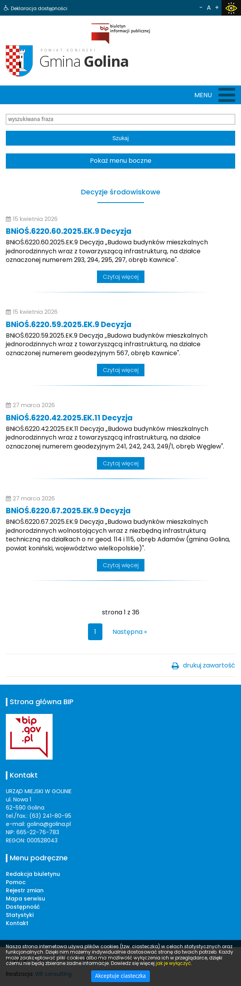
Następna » (130, 631)
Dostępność (23, 907)
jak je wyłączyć (173, 963)
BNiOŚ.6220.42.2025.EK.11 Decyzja (69, 418)
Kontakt (17, 923)
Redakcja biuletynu (33, 874)
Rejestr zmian (25, 890)
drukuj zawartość (209, 665)
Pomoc (16, 882)
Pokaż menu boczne (120, 160)
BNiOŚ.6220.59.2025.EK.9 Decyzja (69, 324)
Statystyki (19, 915)
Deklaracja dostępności (39, 8)
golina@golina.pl (49, 824)
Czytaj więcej (121, 277)
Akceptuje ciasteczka (120, 976)
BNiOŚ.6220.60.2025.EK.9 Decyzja (69, 231)
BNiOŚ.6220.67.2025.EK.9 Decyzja (68, 510)
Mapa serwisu (25, 898)
